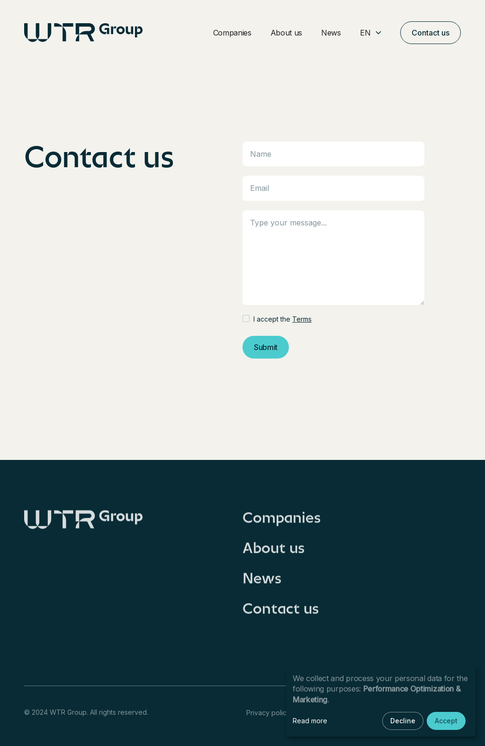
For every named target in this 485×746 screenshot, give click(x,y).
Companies (232, 32)
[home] (83, 32)
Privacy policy (268, 713)
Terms (302, 319)
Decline (402, 721)
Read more (310, 721)
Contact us (430, 32)
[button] (370, 33)
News (331, 32)
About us (286, 32)
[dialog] (381, 702)
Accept (446, 721)
